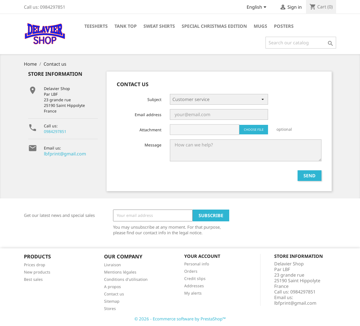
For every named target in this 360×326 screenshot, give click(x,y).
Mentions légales (120, 272)
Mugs (260, 26)
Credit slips (195, 278)
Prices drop (34, 264)
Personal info (196, 264)
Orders (190, 271)
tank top (125, 26)
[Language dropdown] (257, 7)
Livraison (112, 264)
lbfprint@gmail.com (65, 154)
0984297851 (55, 131)
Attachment (150, 129)
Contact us (114, 294)
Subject (154, 99)
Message (153, 145)
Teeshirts (96, 26)
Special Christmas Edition (214, 26)
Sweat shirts (159, 26)
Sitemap (112, 301)
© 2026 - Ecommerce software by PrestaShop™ (180, 319)
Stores (110, 308)
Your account (202, 256)
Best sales (33, 279)
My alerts (193, 293)
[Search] (301, 43)
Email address (148, 114)
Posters (284, 26)
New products (37, 272)
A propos (112, 286)
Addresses (194, 285)
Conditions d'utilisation (126, 279)
